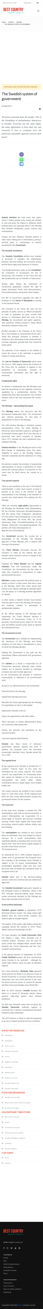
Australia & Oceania (9, 1270)
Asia (4, 1261)
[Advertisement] (21, 54)
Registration (27, 3)
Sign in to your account (10, 3)
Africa (5, 1273)
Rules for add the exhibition (12, 1289)
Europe (11, 22)
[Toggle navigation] (38, 11)
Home (4, 22)
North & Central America (11, 1264)
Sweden (19, 22)
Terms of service (8, 1286)
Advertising (7, 1292)
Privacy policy (7, 1283)
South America (8, 1267)
